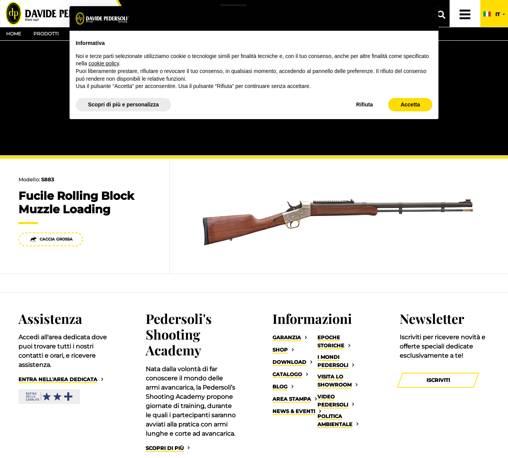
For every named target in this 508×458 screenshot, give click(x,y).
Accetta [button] (410, 104)
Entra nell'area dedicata (57, 379)
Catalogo (287, 374)
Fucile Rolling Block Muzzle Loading (76, 202)
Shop (280, 350)
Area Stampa (291, 399)
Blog (279, 387)
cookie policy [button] (103, 63)
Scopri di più (165, 448)
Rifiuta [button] (364, 104)
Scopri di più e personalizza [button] (123, 104)
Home (13, 34)
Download (289, 362)
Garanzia (286, 337)
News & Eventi (293, 411)
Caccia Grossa (51, 239)
